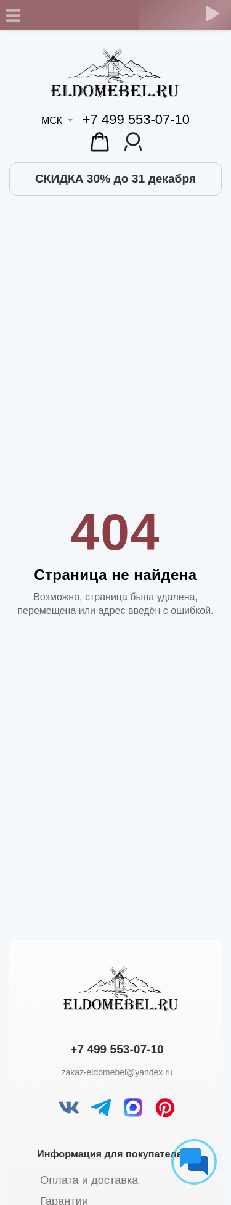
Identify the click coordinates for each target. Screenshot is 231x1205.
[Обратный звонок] (212, 13)
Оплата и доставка (89, 1180)
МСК (53, 120)
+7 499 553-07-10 (136, 119)
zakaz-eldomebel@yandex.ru (116, 1072)
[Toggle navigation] (13, 15)
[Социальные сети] (194, 1161)
